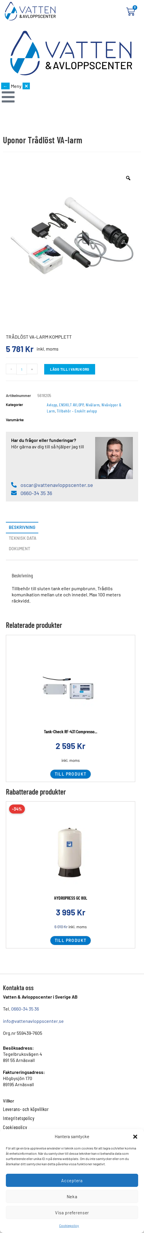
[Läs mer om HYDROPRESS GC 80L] (70, 854)
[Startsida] (71, 53)
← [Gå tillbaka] (5, 86)
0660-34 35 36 (25, 1008)
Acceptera (72, 1180)
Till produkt (71, 774)
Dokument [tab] (19, 548)
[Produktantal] (21, 369)
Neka (72, 1196)
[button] (135, 1137)
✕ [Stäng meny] (26, 86)
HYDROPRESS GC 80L (70, 898)
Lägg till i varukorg (69, 369)
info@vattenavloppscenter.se (33, 1021)
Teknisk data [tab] (22, 538)
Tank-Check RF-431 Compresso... (70, 731)
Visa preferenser (72, 1212)
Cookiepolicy (69, 1225)
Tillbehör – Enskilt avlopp (77, 410)
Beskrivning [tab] (22, 527)
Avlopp (52, 404)
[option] (72, 234)
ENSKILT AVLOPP (71, 404)
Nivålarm (93, 404)
